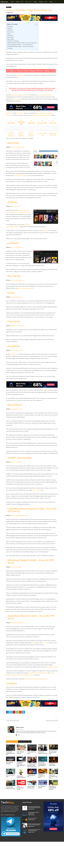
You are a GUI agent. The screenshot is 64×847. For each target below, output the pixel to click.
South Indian (20, 75)
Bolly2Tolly (10, 26)
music (33, 642)
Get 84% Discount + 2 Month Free (21, 134)
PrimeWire (8, 675)
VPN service (49, 95)
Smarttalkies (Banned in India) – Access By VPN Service (20, 46)
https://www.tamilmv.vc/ (17, 462)
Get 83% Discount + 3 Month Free (31, 134)
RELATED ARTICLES (12, 741)
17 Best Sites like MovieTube (12, 720)
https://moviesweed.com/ (17, 350)
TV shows (46, 230)
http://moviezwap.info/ (16, 567)
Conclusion (10, 48)
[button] (62, 2)
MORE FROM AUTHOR (25, 741)
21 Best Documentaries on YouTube (20, 788)
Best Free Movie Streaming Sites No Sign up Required (42, 764)
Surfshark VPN (42, 115)
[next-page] (9, 792)
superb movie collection (51, 667)
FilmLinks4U (10, 35)
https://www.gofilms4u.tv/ (17, 247)
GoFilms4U (10, 30)
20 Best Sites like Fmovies (52, 720)
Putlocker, (26, 675)
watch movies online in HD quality (21, 212)
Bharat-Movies (10, 39)
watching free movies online (20, 175)
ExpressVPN (35, 115)
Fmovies (52, 673)
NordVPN (8, 113)
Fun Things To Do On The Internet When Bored (53, 752)
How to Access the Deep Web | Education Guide (33, 813)
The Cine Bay (10, 32)
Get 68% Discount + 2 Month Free (11, 134)
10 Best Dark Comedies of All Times (41, 776)
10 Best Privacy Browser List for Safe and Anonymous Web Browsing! (34, 824)
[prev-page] (7, 792)
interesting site (13, 354)
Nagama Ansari (10, 12)
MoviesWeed (10, 37)
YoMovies (9, 28)
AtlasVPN (48, 115)
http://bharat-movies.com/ (17, 409)
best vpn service (20, 113)
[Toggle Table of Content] (35, 24)
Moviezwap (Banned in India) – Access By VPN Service (20, 44)
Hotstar (9, 33)
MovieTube (20, 675)
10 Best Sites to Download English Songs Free (52, 788)
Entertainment (8, 5)
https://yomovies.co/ (15, 206)
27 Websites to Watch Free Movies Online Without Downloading (31, 765)
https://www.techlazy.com (20, 729)
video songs (45, 642)
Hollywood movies (14, 226)
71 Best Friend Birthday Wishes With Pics (10, 753)
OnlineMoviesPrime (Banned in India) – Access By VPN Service (22, 42)
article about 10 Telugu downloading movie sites (36, 679)
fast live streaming (16, 99)
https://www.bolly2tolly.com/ (18, 147)
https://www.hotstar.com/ (17, 297)
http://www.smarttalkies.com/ (18, 622)
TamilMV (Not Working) (13, 41)
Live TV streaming (37, 490)
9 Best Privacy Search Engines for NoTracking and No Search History (34, 807)
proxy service (40, 95)
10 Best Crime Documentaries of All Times (53, 777)
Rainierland (32, 675)
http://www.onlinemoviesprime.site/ (19, 515)
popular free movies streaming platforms (38, 673)
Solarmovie (14, 675)
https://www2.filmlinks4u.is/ (18, 325)
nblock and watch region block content (20, 95)
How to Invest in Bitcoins (32, 818)
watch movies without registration (26, 288)
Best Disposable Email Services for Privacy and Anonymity (34, 830)
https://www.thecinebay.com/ (18, 280)
